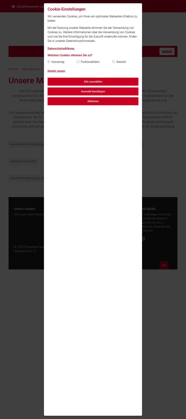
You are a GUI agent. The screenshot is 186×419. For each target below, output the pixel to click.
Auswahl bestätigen (93, 91)
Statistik (121, 62)
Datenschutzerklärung (61, 48)
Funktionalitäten (90, 62)
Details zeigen (56, 71)
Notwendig (58, 62)
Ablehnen (93, 101)
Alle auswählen (93, 81)
